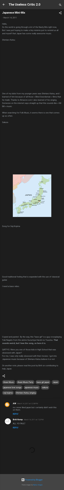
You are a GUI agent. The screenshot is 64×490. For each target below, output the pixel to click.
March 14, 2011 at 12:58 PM (27, 404)
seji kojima (8, 393)
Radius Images (38, 485)
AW (14, 403)
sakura (45, 387)
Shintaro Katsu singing (26, 393)
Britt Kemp (18, 419)
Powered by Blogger (32, 480)
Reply (15, 414)
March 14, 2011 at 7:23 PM (34, 420)
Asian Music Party (25, 382)
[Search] (60, 5)
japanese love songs (12, 387)
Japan (55, 382)
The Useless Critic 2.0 (24, 4)
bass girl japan (43, 382)
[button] (60, 13)
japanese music (32, 387)
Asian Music (8, 382)
